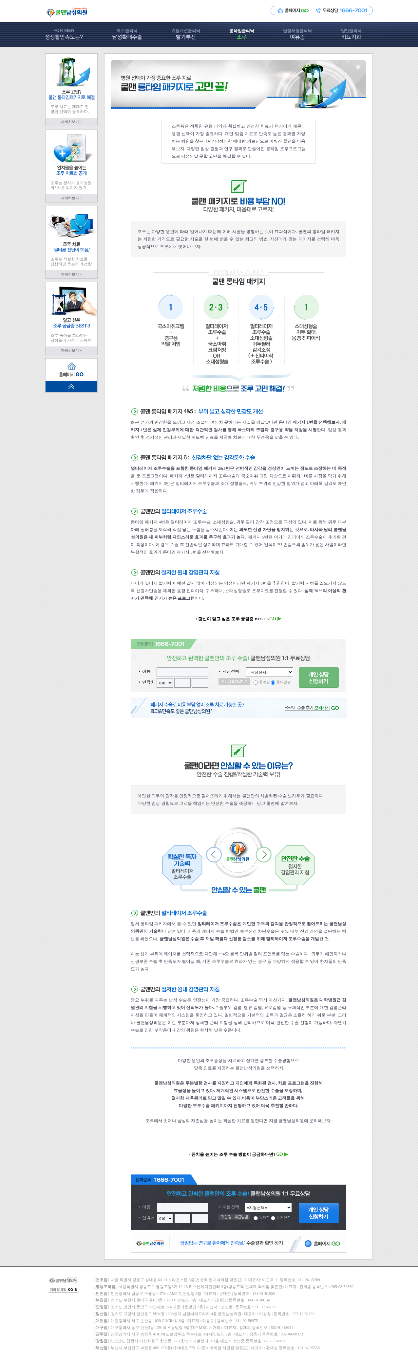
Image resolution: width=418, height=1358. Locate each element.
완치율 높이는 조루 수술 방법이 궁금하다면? (238, 1154)
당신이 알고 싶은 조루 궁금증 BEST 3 (238, 618)
